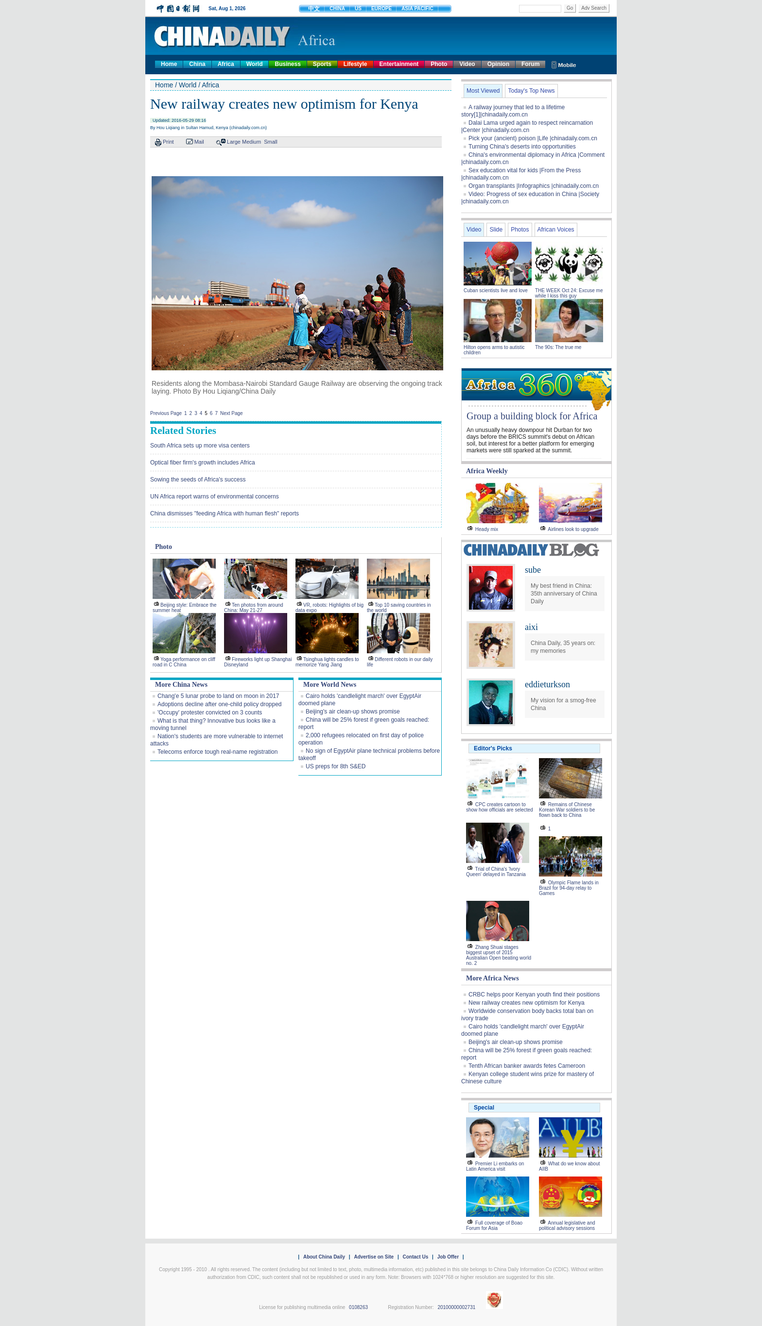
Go (570, 8)
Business (287, 64)
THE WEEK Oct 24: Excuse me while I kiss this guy (569, 293)
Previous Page (166, 413)
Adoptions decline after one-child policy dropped (219, 704)
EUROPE (381, 8)
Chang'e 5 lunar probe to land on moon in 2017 (218, 696)
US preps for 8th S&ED (335, 766)
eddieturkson (547, 684)
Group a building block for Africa (532, 416)
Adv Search (593, 8)
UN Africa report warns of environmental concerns (214, 496)
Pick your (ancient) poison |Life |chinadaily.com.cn (532, 138)
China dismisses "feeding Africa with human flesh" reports (224, 513)
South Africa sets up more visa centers (200, 445)
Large (234, 142)
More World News (329, 684)
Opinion (498, 64)
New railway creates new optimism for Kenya (526, 1002)
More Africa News (492, 978)
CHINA (337, 8)
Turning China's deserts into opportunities (522, 146)
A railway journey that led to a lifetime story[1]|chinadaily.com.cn (513, 111)
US (358, 8)
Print (168, 142)
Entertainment (399, 64)
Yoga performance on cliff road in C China (184, 662)
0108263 (358, 1307)
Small (270, 142)
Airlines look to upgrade (573, 529)
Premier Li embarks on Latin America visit (495, 1166)
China (197, 64)
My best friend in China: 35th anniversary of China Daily (564, 593)
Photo (439, 64)
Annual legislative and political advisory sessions (567, 1225)
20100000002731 (456, 1307)
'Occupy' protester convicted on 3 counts (209, 712)
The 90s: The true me (558, 347)
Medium (251, 142)
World (254, 64)
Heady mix (486, 529)
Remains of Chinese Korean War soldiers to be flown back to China (567, 810)
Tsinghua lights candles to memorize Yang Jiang (327, 662)
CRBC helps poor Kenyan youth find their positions (534, 994)
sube (533, 570)
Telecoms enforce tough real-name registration (217, 751)
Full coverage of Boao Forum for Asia (494, 1225)
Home (169, 64)
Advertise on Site (374, 1257)
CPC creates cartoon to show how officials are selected (499, 807)
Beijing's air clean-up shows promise (353, 711)
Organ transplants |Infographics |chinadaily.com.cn (533, 185)
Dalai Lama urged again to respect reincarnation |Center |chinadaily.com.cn (527, 126)
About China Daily (324, 1257)
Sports (322, 64)
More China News (181, 684)
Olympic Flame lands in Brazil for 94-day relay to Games (569, 888)
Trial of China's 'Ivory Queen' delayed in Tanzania (496, 871)
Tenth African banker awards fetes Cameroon (526, 1065)
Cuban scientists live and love (496, 290)
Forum (530, 64)
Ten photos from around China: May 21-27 (253, 607)
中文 (314, 8)
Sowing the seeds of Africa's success (197, 479)
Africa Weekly (487, 471)
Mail (199, 142)
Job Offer (448, 1257)
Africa (226, 64)
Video (467, 64)
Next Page (231, 413)
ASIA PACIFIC (417, 8)
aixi (531, 627)
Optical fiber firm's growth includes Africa (202, 462)
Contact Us (415, 1257)
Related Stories (183, 430)
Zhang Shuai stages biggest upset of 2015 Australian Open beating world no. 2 (498, 955)
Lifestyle (355, 64)
